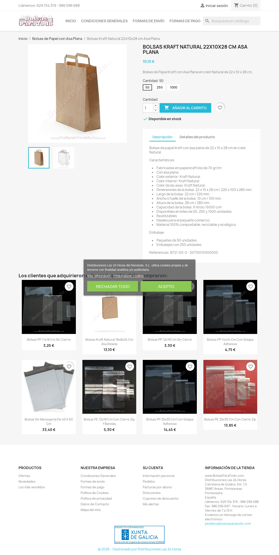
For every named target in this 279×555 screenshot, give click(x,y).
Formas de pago (185, 21)
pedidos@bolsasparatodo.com (228, 523)
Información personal (158, 476)
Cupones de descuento (161, 498)
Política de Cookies (95, 493)
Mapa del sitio (91, 510)
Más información (99, 276)
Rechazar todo (113, 286)
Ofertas (24, 476)
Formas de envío (149, 21)
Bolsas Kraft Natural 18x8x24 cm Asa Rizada (109, 341)
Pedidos (149, 481)
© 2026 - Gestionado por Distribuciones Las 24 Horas (139, 549)
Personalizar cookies (129, 276)
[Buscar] (231, 21)
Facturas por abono (157, 487)
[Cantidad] (148, 108)
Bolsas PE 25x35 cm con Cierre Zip (230, 419)
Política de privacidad (96, 498)
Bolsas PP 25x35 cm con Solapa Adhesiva (169, 421)
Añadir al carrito (185, 108)
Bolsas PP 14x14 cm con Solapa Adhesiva (230, 341)
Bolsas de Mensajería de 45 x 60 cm (49, 421)
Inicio (70, 21)
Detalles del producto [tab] (197, 137)
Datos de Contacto (95, 504)
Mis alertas (151, 504)
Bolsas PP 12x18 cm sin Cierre (170, 339)
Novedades (27, 481)
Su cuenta (153, 467)
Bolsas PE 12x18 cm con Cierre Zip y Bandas (109, 421)
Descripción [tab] (162, 137)
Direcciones (152, 493)
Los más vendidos (32, 487)
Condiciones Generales (104, 21)
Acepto (166, 286)
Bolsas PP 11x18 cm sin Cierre (49, 339)
